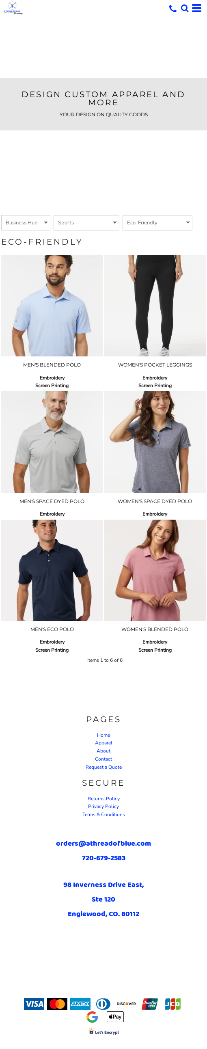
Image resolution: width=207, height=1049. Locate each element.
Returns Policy (104, 798)
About (103, 751)
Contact (103, 759)
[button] (185, 8)
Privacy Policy (103, 806)
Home (103, 735)
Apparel (103, 743)
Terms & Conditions (103, 814)
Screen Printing (52, 385)
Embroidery (52, 378)
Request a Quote (104, 767)
